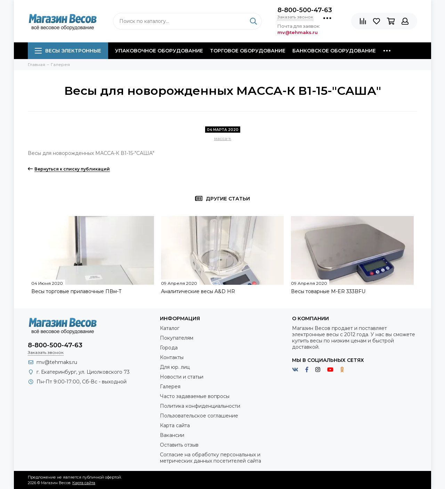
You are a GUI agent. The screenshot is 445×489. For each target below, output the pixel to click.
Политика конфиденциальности (200, 406)
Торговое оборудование (247, 51)
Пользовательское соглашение (199, 416)
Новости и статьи (181, 377)
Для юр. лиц (175, 367)
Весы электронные (68, 51)
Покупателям (176, 338)
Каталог (169, 328)
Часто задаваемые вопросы (194, 396)
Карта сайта (175, 425)
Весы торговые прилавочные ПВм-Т (76, 291)
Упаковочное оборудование (159, 51)
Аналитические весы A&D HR (198, 291)
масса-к (222, 138)
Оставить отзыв (179, 445)
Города (169, 348)
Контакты (172, 357)
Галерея (170, 386)
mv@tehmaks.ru (57, 362)
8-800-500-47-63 (304, 10)
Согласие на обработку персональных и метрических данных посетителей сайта (210, 457)
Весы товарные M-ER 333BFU (328, 291)
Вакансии (172, 435)
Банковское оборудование (334, 51)
